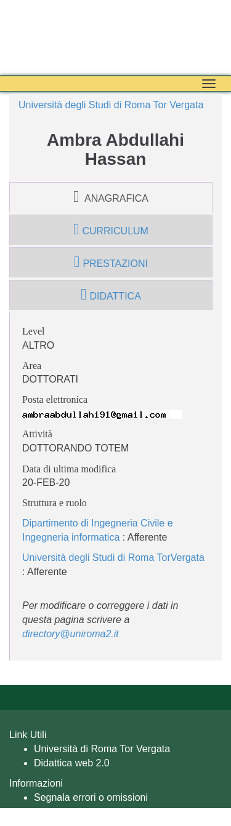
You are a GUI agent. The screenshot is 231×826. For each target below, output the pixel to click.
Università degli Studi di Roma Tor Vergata (110, 105)
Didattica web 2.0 (72, 763)
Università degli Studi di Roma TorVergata (113, 557)
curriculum (110, 229)
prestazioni (111, 262)
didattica (111, 295)
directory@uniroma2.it (70, 634)
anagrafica (110, 197)
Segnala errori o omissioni (91, 797)
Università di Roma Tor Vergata (102, 749)
